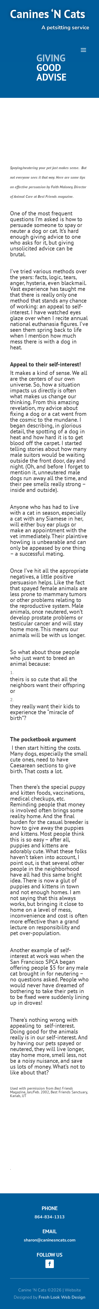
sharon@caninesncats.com (50, 1240)
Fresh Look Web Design (62, 1297)
